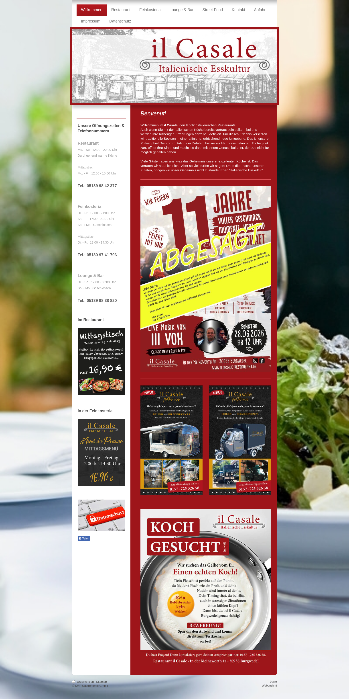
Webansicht (269, 685)
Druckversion (83, 681)
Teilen (84, 538)
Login (273, 681)
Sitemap (101, 681)
